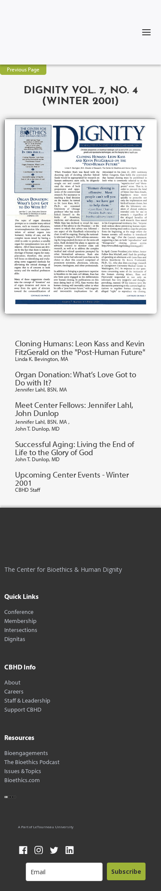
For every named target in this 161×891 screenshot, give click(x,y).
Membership (20, 621)
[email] (64, 872)
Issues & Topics (22, 771)
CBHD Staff (27, 490)
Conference (18, 612)
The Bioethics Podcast (32, 762)
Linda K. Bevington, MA (41, 359)
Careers (14, 691)
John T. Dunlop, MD (37, 429)
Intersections (20, 630)
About (12, 682)
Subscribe (126, 871)
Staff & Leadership (27, 700)
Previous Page (23, 69)
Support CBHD (22, 709)
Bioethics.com (22, 780)
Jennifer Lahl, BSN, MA (41, 389)
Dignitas (14, 639)
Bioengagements (26, 753)
